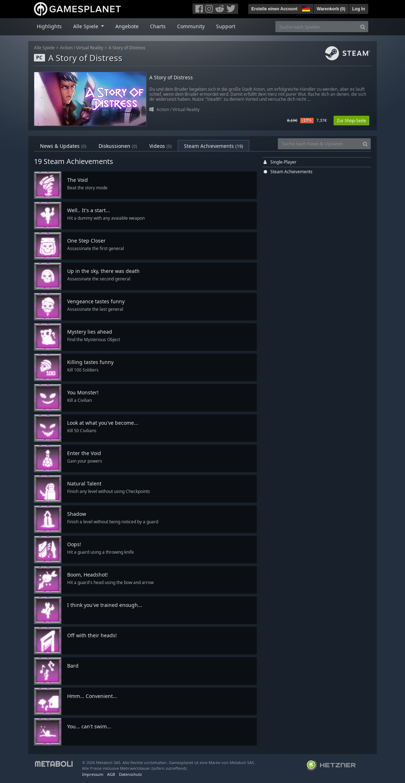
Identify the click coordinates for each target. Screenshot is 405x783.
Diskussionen (118, 146)
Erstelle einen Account (274, 8)
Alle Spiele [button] (86, 26)
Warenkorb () (331, 8)
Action (66, 47)
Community (191, 26)
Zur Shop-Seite (351, 121)
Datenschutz (130, 774)
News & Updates (63, 146)
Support (225, 26)
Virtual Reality (89, 47)
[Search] (362, 26)
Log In (358, 8)
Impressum (92, 774)
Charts (158, 26)
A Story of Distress (127, 47)
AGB (111, 774)
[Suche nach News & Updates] (319, 143)
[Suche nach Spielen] (316, 26)
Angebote (127, 26)
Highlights (49, 26)
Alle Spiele (44, 47)
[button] (305, 7)
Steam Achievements (213, 146)
